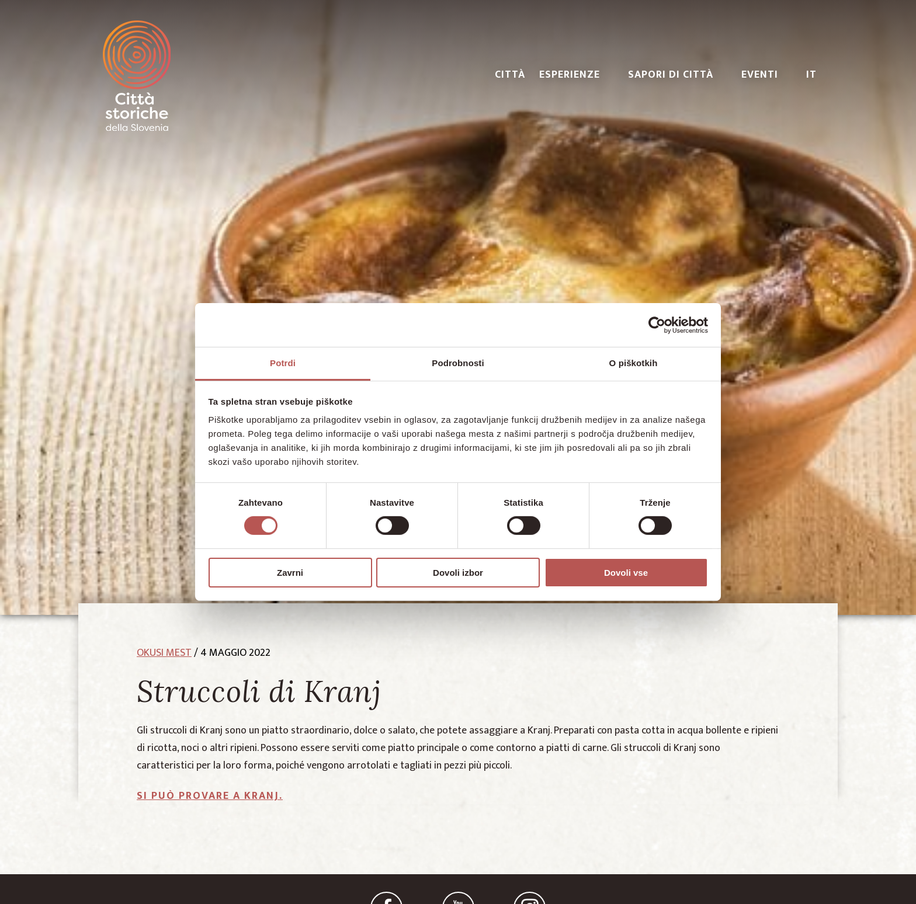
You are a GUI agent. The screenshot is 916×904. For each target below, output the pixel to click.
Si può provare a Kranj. (210, 796)
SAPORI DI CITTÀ (670, 75)
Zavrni (290, 573)
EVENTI (759, 75)
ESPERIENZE (569, 75)
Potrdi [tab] (283, 363)
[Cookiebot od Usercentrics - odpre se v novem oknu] (657, 324)
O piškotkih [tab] (633, 363)
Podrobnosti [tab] (458, 363)
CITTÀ (510, 75)
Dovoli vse (626, 573)
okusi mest (164, 653)
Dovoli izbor (458, 573)
